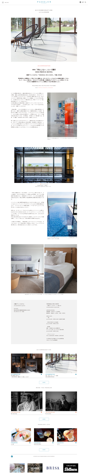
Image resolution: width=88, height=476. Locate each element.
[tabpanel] (44, 165)
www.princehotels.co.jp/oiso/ (19, 305)
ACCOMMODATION (44, 66)
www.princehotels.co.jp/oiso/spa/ (52, 307)
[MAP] (28, 310)
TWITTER (40, 87)
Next (75, 166)
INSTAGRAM (50, 87)
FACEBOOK (45, 87)
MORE (44, 382)
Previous (12, 166)
